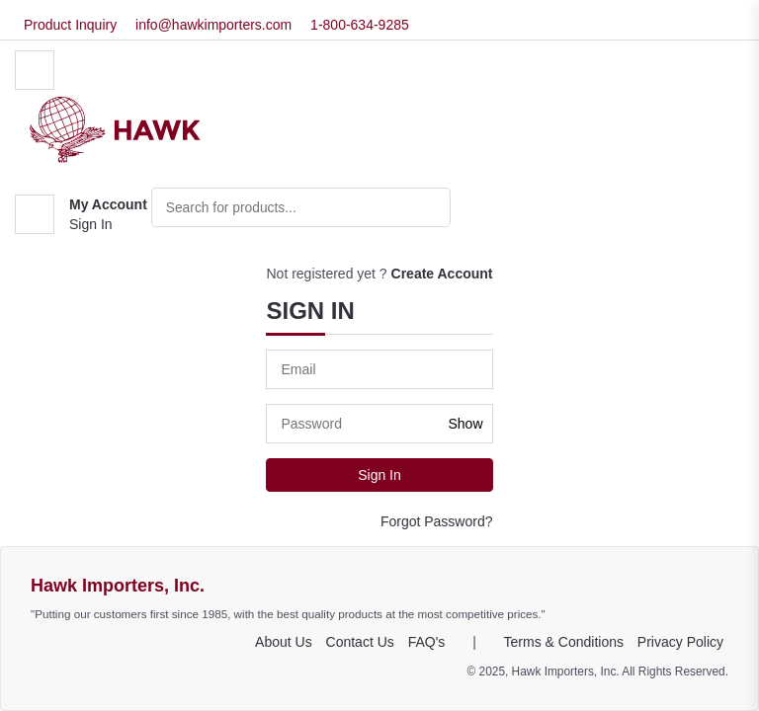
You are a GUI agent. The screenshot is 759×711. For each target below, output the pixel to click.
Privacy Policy (680, 642)
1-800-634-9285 (359, 25)
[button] (81, 214)
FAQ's (427, 642)
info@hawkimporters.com (213, 25)
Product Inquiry (70, 25)
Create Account (442, 273)
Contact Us (360, 642)
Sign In (91, 224)
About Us (283, 642)
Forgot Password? (436, 521)
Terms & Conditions (564, 642)
